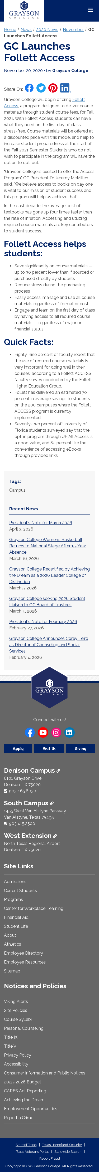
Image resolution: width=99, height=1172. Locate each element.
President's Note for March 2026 (40, 522)
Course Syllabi (18, 1019)
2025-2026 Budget (22, 1081)
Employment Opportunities (30, 1108)
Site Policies (15, 1010)
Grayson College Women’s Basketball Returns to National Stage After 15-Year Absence (47, 546)
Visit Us (49, 749)
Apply (18, 749)
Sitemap (12, 971)
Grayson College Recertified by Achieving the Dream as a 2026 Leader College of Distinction (49, 575)
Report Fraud (49, 1158)
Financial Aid (16, 917)
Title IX (10, 1037)
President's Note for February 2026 (43, 621)
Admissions (15, 881)
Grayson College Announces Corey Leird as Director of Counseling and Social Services (48, 645)
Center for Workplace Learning (33, 908)
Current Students (20, 890)
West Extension (30, 835)
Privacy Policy (17, 1055)
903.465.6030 (22, 790)
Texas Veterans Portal (32, 1152)
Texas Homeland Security (62, 1145)
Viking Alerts (16, 1001)
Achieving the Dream (24, 1099)
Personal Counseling (24, 1028)
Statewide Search (68, 1152)
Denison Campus (32, 770)
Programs (13, 899)
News (26, 29)
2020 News (47, 29)
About (10, 935)
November (73, 29)
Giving (80, 749)
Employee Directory (23, 953)
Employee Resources (25, 962)
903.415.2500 (22, 823)
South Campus (29, 803)
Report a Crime (18, 1117)
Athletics (12, 944)
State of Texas (26, 1145)
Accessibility (16, 1064)
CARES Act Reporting (25, 1090)
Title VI (10, 1046)
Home (10, 29)
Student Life (16, 926)
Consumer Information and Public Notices (44, 1073)
